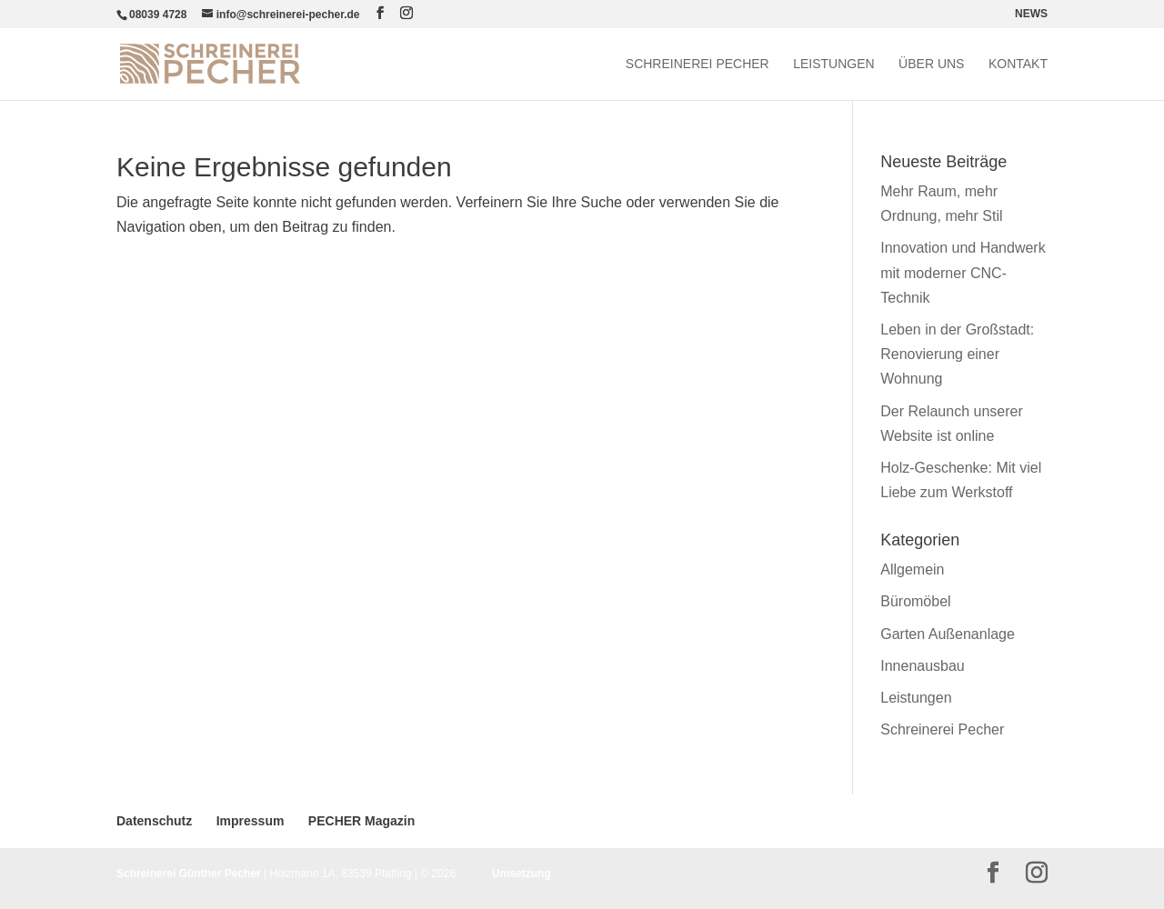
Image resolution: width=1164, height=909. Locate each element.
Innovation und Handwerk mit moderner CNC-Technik (962, 272)
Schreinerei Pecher (697, 64)
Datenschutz (154, 821)
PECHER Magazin (361, 821)
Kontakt (1018, 64)
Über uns (931, 64)
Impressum (250, 821)
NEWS (1031, 14)
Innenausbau (922, 666)
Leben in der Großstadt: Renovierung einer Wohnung (957, 354)
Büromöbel (915, 601)
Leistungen (833, 64)
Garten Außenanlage (947, 634)
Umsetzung (521, 873)
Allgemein (912, 569)
